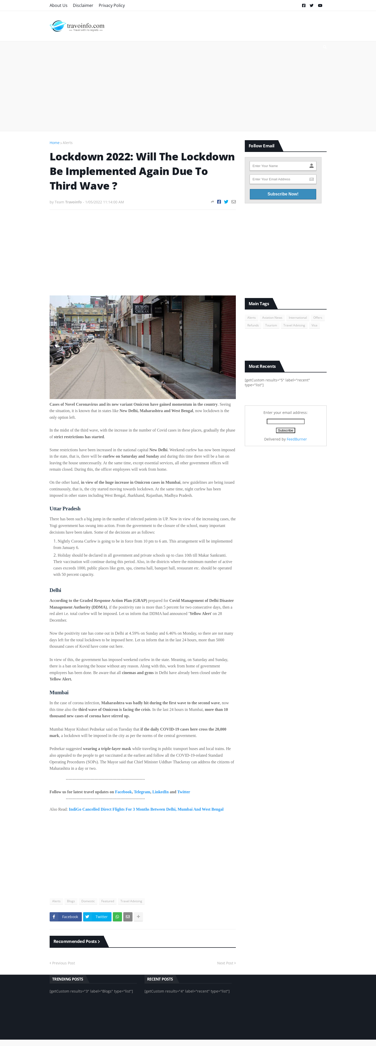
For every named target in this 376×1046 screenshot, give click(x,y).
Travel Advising (131, 901)
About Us (59, 5)
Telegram (142, 792)
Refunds (253, 325)
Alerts (68, 142)
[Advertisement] (188, 86)
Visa (314, 325)
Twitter (183, 792)
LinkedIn (160, 792)
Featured (107, 901)
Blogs (71, 901)
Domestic (88, 901)
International (298, 317)
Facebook (123, 792)
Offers (317, 317)
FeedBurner (297, 439)
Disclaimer (83, 5)
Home (55, 142)
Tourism (271, 325)
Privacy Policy (112, 5)
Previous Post (63, 963)
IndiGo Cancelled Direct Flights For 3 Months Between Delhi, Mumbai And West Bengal (146, 809)
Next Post (225, 963)
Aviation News (272, 317)
